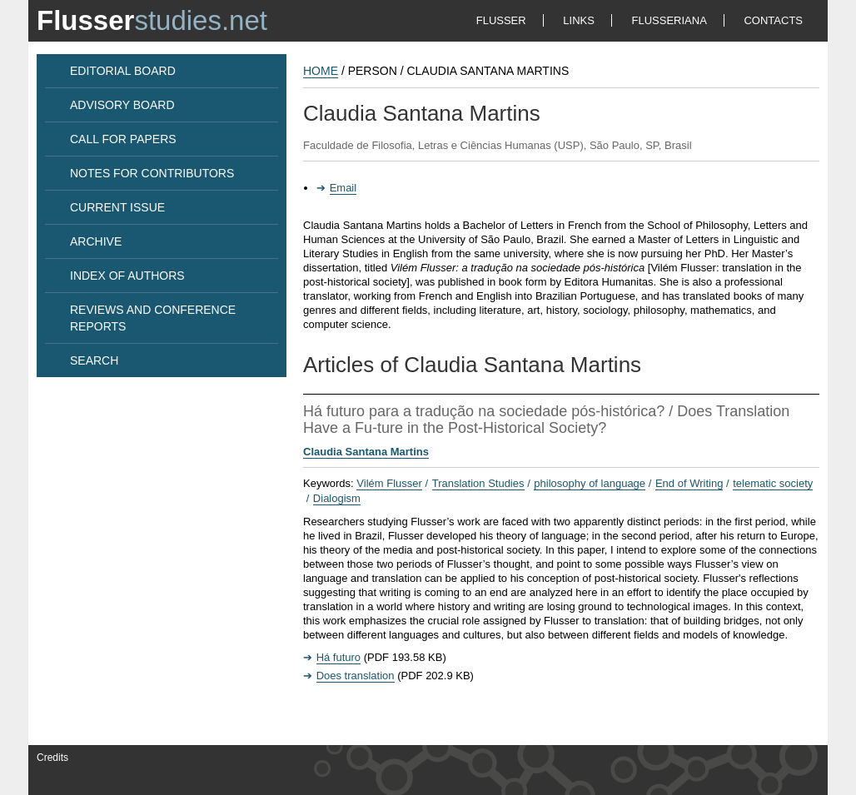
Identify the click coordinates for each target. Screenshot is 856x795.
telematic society (773, 483)
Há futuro (338, 657)
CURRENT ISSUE (117, 207)
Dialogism (337, 498)
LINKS (579, 20)
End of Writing (689, 483)
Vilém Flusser (389, 483)
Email (343, 187)
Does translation (355, 675)
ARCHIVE (96, 241)
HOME (320, 70)
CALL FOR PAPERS (123, 139)
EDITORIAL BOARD (123, 70)
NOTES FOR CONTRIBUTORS (152, 173)
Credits (52, 757)
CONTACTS (773, 20)
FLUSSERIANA (669, 20)
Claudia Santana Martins (366, 451)
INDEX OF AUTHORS (127, 275)
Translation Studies (478, 483)
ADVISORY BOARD (122, 105)
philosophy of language (589, 483)
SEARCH (94, 360)
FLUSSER (501, 20)
